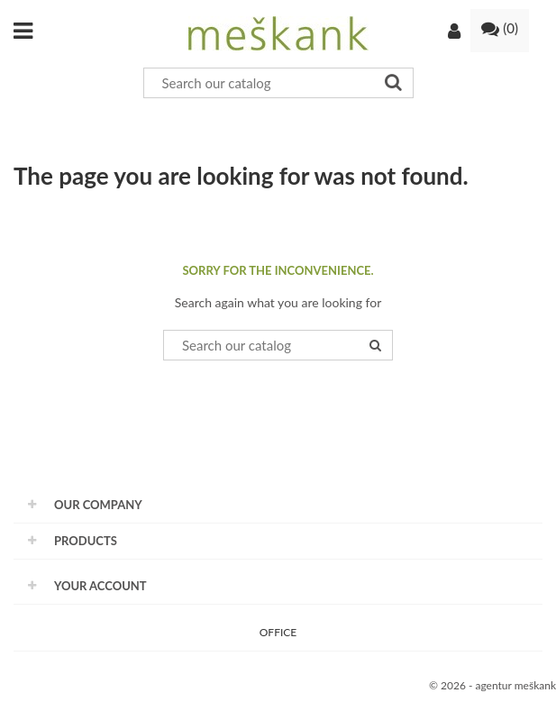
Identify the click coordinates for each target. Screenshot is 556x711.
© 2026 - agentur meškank (492, 685)
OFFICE (278, 632)
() (499, 28)
